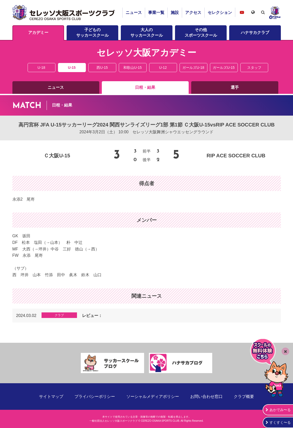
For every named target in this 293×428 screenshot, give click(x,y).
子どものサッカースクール (92, 32)
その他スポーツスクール (201, 32)
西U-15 (102, 68)
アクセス (193, 12)
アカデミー (38, 32)
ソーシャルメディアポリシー (152, 396)
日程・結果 (145, 87)
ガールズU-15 (224, 68)
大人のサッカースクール (146, 32)
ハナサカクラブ (255, 32)
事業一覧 (156, 12)
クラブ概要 (244, 396)
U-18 (41, 68)
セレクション (220, 12)
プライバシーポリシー (94, 396)
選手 (235, 87)
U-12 (163, 68)
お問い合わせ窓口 (206, 396)
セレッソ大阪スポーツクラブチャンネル (242, 12)
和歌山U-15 (132, 68)
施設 (175, 12)
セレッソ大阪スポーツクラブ (64, 12)
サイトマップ (51, 396)
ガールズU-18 (193, 68)
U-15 (71, 68)
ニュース (134, 12)
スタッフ (254, 68)
